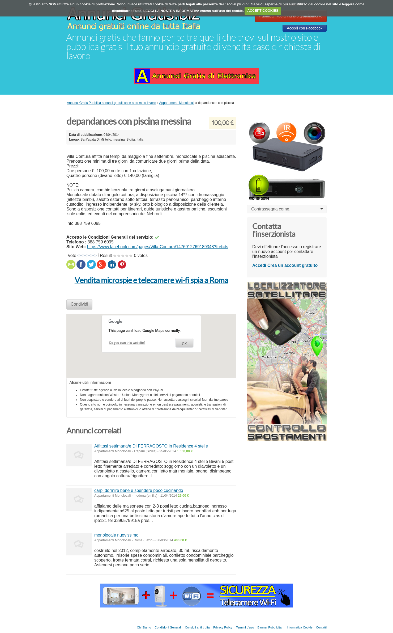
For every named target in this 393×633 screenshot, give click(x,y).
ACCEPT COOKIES (262, 10)
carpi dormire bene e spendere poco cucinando (138, 490)
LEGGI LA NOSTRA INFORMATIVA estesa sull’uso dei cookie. (193, 10)
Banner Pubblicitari (270, 627)
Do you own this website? (127, 343)
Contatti (321, 627)
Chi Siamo (144, 627)
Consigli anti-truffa (197, 627)
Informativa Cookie (300, 627)
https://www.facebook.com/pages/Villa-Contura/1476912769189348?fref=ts (157, 246)
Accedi (259, 265)
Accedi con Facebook (304, 28)
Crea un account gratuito (292, 265)
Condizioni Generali (168, 627)
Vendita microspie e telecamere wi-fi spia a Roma (151, 280)
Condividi (79, 304)
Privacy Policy (222, 627)
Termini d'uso (245, 627)
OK (184, 344)
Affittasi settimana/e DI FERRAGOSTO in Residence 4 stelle (151, 446)
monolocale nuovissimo (116, 535)
